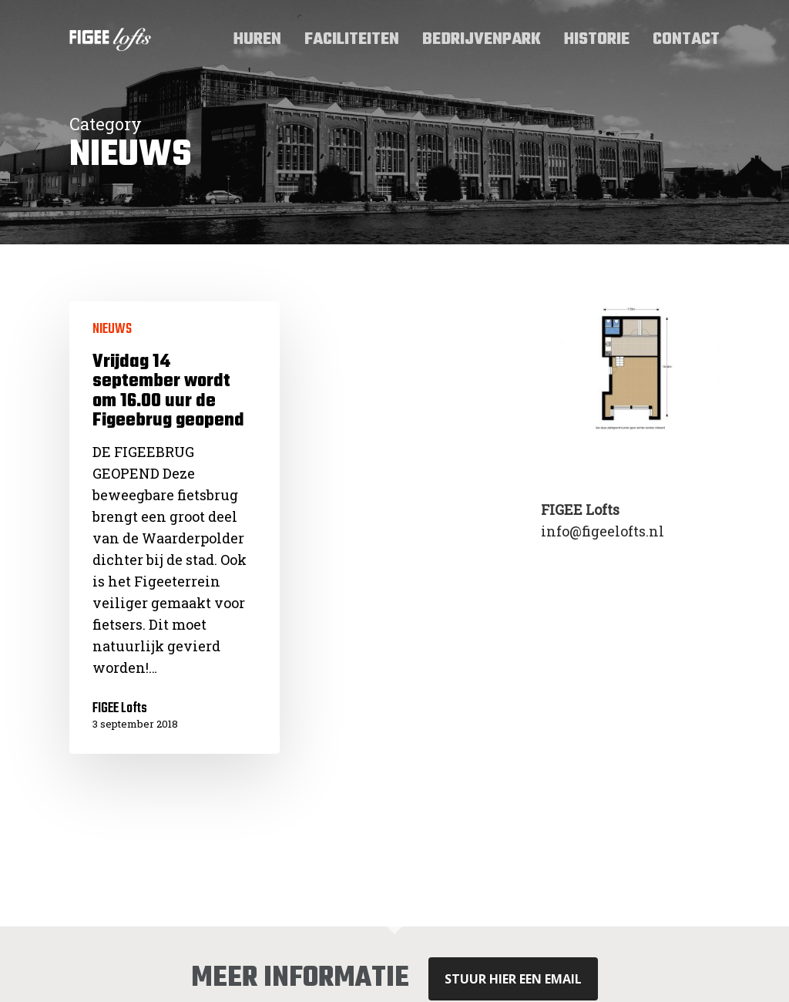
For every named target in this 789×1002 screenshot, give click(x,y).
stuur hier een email (513, 978)
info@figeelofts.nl (602, 531)
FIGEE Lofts (119, 709)
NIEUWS (112, 330)
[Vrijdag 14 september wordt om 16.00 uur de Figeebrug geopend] (174, 527)
